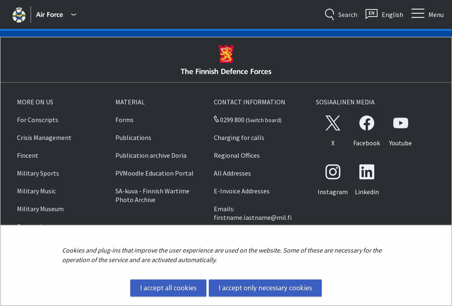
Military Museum (40, 209)
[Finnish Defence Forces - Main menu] (56, 14)
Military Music (36, 191)
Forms (124, 120)
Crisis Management (44, 137)
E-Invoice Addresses (242, 191)
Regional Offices (237, 155)
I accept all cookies (168, 288)
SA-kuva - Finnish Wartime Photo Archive (152, 195)
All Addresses (232, 173)
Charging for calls (239, 137)
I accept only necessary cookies (265, 288)
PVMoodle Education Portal (154, 173)
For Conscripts (37, 120)
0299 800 (229, 120)
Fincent (27, 155)
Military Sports (38, 173)
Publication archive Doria (151, 155)
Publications (133, 137)
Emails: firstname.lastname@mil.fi (253, 213)
